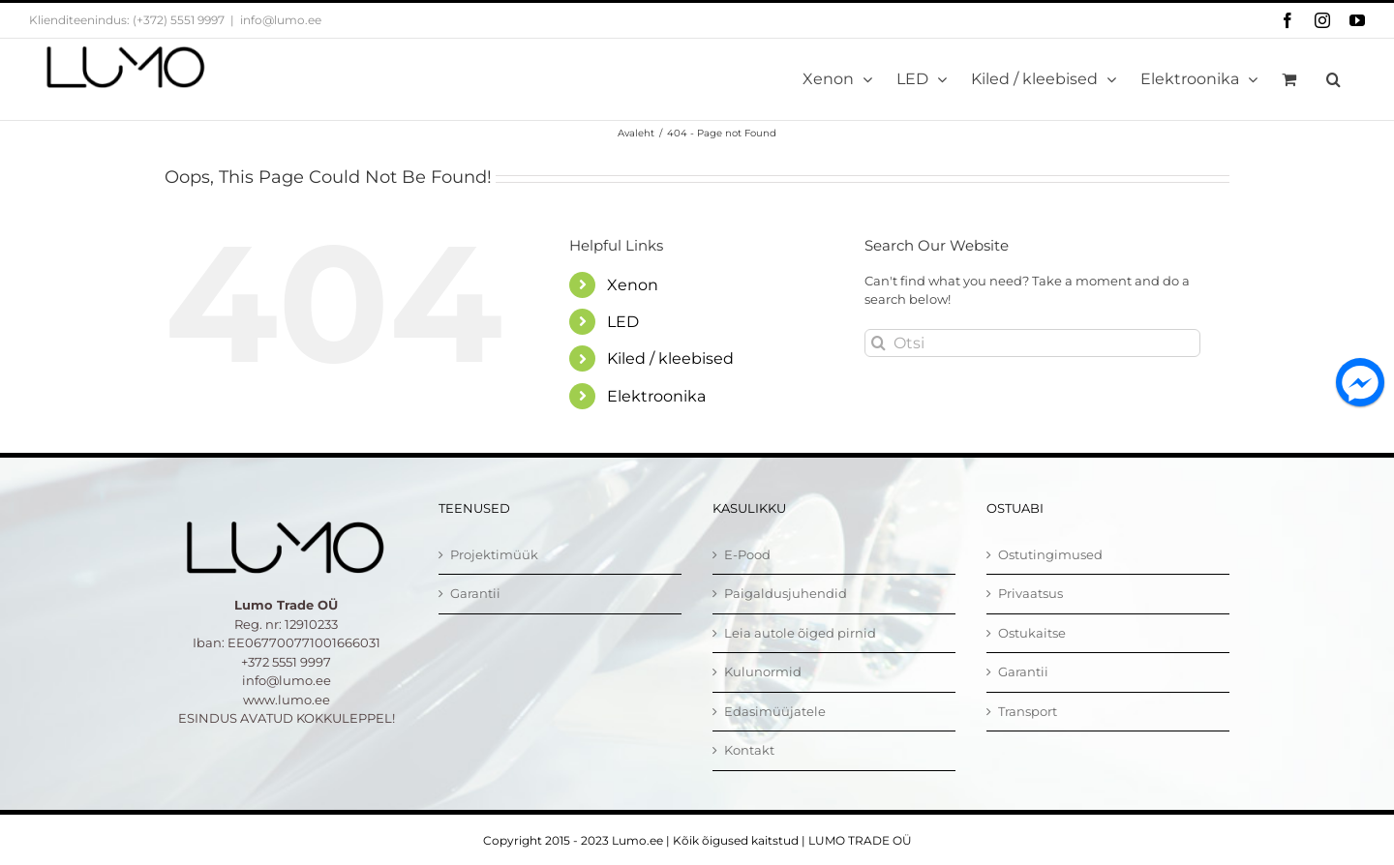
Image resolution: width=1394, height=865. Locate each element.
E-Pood (747, 554)
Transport (1027, 711)
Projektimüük (494, 554)
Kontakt (749, 750)
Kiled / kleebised (670, 358)
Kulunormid (763, 671)
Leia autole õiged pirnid (800, 633)
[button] (1333, 79)
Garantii (475, 593)
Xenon (632, 285)
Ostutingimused (1050, 554)
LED (623, 322)
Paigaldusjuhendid (785, 593)
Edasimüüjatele (775, 711)
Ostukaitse (1032, 633)
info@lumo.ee (280, 20)
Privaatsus (1030, 593)
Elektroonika (656, 396)
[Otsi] (1032, 343)
